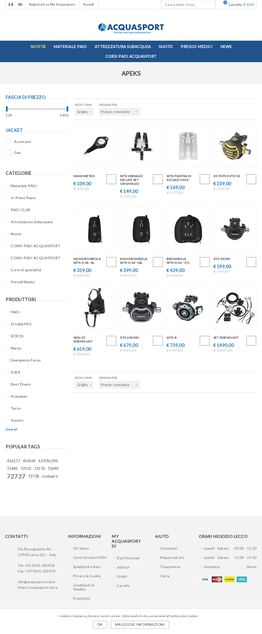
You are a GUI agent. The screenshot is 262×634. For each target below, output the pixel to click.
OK (100, 624)
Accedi (88, 4)
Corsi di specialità (26, 270)
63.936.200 (48, 461)
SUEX (15, 372)
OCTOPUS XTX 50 (226, 176)
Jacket (14, 130)
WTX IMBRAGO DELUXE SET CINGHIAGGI (131, 180)
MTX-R (172, 337)
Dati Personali (128, 558)
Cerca (165, 576)
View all (11, 429)
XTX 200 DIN (129, 337)
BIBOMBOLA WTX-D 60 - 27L (178, 261)
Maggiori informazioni (140, 624)
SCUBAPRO (21, 324)
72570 (39, 468)
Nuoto (16, 234)
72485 (12, 468)
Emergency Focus (26, 360)
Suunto (17, 420)
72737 (16, 476)
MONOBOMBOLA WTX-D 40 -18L (133, 261)
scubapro (50, 476)
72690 (53, 468)
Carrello (123, 586)
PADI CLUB (20, 210)
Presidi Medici (23, 282)
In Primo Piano (23, 198)
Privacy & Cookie (87, 576)
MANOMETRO (84, 176)
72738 (33, 476)
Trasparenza (170, 567)
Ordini (122, 576)
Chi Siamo (81, 548)
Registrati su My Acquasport (52, 4)
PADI (15, 312)
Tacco (16, 408)
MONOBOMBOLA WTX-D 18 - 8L (87, 261)
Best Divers (21, 384)
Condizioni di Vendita (83, 587)
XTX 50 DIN (221, 259)
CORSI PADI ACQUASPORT (35, 246)
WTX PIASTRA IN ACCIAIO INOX (179, 178)
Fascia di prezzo (26, 97)
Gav (17, 152)
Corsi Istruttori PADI (90, 558)
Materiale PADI (24, 186)
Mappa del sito (172, 558)
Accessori (22, 141)
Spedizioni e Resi (86, 567)
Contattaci (168, 548)
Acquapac (19, 396)
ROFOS (17, 336)
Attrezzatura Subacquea (31, 222)
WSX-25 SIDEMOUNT (83, 339)
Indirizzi (123, 567)
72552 (25, 468)
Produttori (81, 598)
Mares (16, 348)
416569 (29, 461)
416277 (13, 461)
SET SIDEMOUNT (226, 337)
